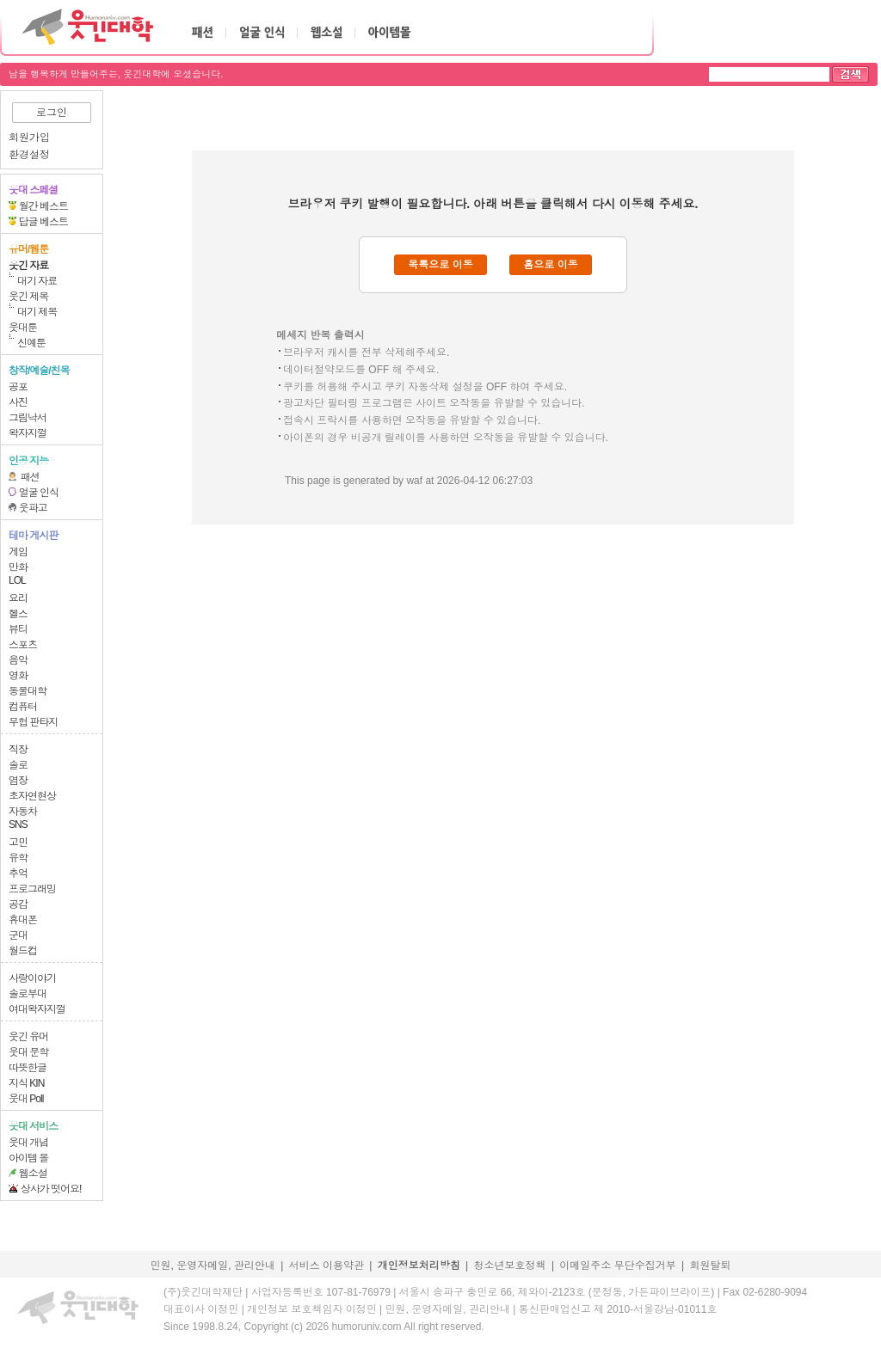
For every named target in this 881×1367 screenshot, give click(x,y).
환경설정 (29, 155)
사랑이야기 (32, 978)
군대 (18, 935)
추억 (18, 873)
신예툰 (31, 343)
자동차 (23, 812)
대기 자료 (37, 281)
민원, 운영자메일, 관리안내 (212, 1266)
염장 (18, 781)
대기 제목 (37, 312)
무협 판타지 (33, 722)
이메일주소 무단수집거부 (617, 1266)
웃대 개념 (28, 1143)
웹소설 (33, 1174)
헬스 (18, 614)
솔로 (18, 765)
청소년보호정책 (510, 1266)
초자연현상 (32, 796)
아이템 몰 (28, 1158)
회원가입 (29, 138)
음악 (18, 660)
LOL (17, 580)
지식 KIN (26, 1083)
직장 (18, 750)
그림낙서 (27, 418)
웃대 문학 (28, 1052)
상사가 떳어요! (51, 1189)
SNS (18, 824)
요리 (18, 598)
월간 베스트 (43, 206)
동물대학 (27, 691)
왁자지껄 (27, 433)
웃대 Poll (26, 1099)
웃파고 (33, 508)
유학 (18, 858)
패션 (30, 477)
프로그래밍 (32, 889)
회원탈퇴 (710, 1266)
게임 (18, 552)
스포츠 (23, 645)
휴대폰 (23, 920)
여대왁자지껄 (37, 1009)
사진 (18, 402)
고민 (18, 843)
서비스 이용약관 (326, 1266)
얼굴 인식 (39, 493)
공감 (18, 904)
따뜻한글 (27, 1068)
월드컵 (23, 951)
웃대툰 (23, 328)
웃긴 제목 (28, 297)
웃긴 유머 (28, 1037)
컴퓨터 (23, 707)
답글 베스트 (43, 222)
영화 (18, 676)
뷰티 (18, 629)
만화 (18, 567)
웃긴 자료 (28, 266)
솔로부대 (27, 994)
